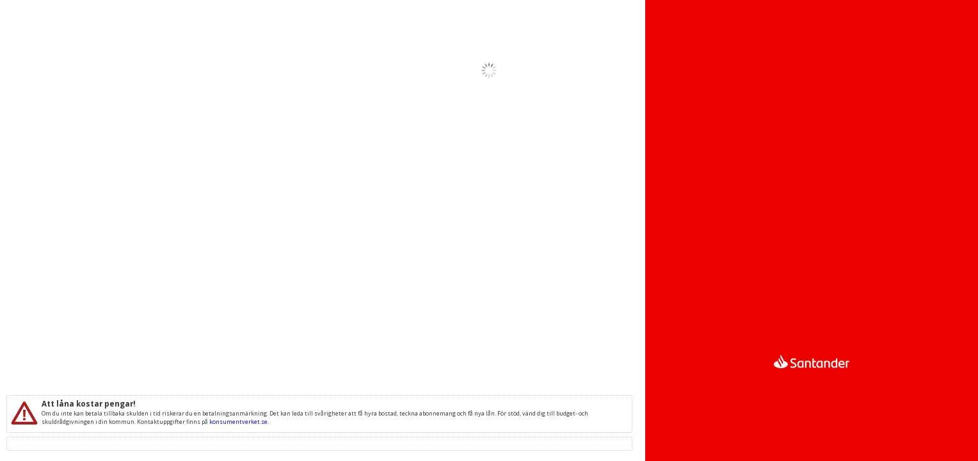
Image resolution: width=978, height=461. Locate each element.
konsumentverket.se (238, 421)
